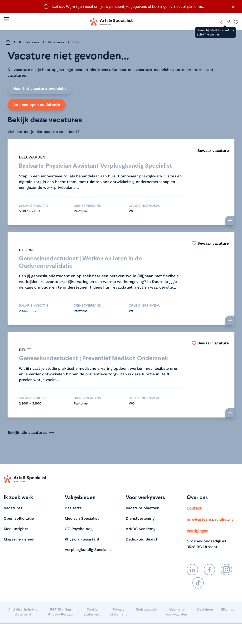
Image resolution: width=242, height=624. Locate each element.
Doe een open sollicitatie (36, 104)
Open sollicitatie (19, 520)
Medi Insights (16, 530)
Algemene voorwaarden (176, 613)
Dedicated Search (142, 540)
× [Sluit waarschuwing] (233, 6)
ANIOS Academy (140, 530)
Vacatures (56, 42)
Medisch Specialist (82, 520)
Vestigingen (197, 532)
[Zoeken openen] (229, 21)
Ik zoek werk (29, 42)
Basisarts (73, 509)
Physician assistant (82, 540)
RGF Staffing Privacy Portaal (60, 613)
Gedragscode (146, 611)
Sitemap (227, 611)
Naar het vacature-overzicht (39, 88)
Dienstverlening (140, 520)
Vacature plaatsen (142, 509)
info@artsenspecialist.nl (210, 521)
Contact (194, 509)
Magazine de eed (19, 540)
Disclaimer (204, 611)
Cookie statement (92, 613)
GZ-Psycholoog (79, 530)
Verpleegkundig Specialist (88, 551)
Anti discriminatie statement (22, 613)
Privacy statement (118, 613)
